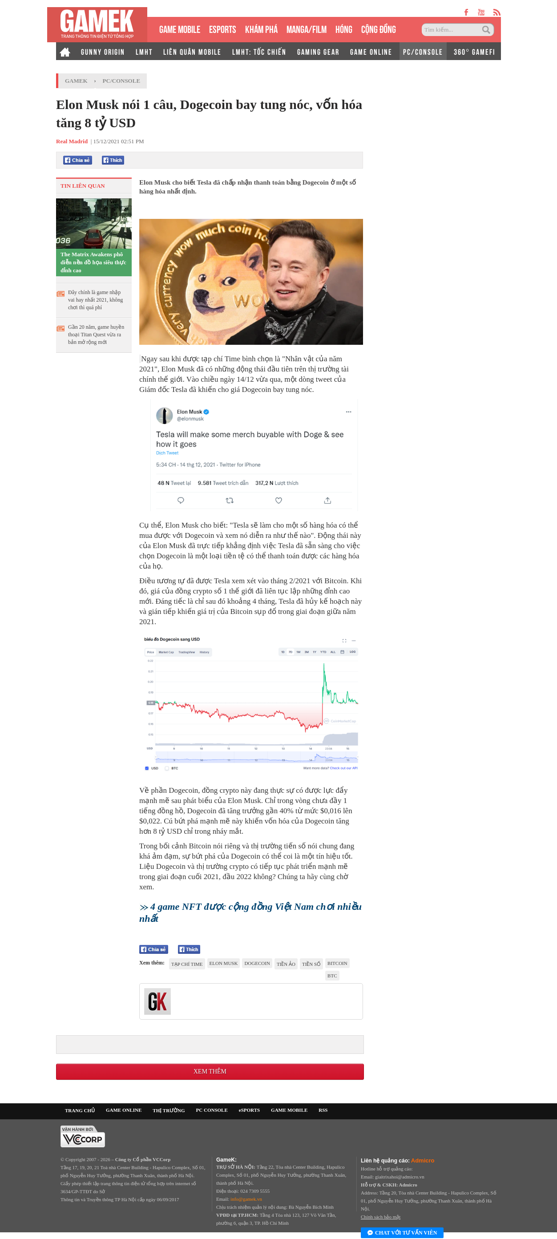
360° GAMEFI (474, 51)
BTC (332, 975)
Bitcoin (337, 963)
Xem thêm (210, 1071)
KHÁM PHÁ (261, 28)
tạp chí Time (187, 964)
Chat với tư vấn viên (402, 1233)
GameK (76, 80)
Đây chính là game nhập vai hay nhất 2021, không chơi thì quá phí (95, 300)
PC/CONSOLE (423, 51)
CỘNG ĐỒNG (378, 28)
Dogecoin (257, 963)
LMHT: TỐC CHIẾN (259, 51)
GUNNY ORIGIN (103, 51)
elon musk (224, 963)
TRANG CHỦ (80, 1110)
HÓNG (343, 28)
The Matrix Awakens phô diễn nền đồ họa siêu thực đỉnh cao (93, 262)
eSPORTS (222, 28)
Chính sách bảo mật (380, 1216)
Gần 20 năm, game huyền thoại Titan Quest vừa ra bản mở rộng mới (96, 334)
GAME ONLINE (371, 51)
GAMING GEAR (318, 51)
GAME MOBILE (179, 28)
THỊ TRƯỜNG (169, 1110)
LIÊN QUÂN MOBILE (192, 51)
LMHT (144, 51)
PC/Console (122, 80)
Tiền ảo (286, 964)
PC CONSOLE (212, 1110)
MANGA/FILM (307, 28)
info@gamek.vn (246, 1199)
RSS (323, 1110)
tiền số (311, 964)
